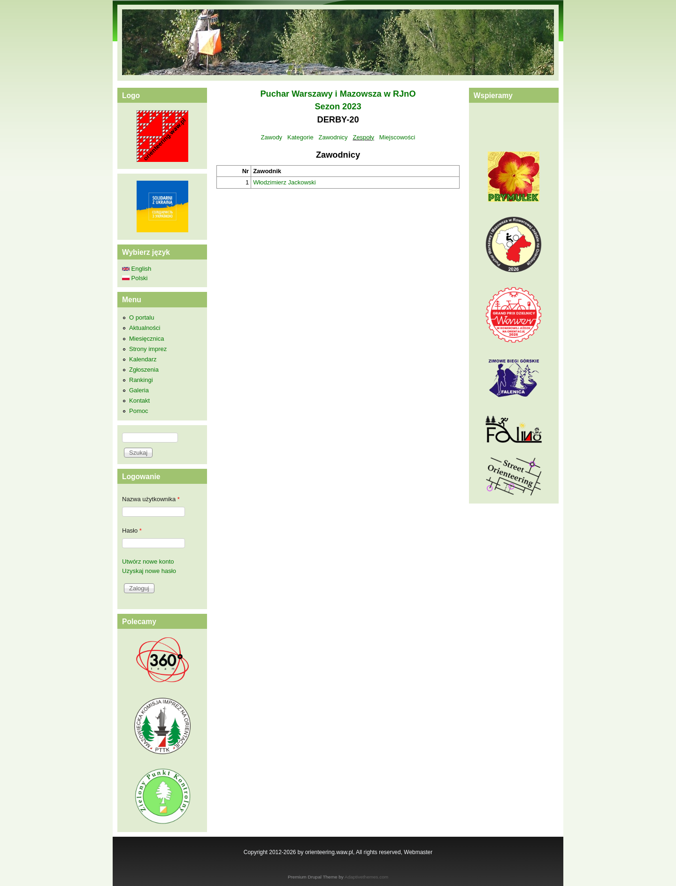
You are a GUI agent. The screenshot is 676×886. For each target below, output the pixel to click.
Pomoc (138, 410)
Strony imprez (148, 348)
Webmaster (418, 852)
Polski (134, 278)
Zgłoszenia (144, 369)
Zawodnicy (332, 137)
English (136, 268)
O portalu (141, 317)
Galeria (139, 390)
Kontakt (139, 400)
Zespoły (363, 137)
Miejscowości (397, 137)
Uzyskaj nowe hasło (149, 570)
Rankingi (141, 379)
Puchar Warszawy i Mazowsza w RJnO (337, 94)
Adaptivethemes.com (366, 876)
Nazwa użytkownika (151, 499)
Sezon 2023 (338, 106)
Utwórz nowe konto (148, 561)
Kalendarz (143, 359)
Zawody (272, 137)
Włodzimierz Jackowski (284, 182)
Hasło (132, 530)
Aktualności (144, 327)
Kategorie (300, 137)
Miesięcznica (146, 338)
